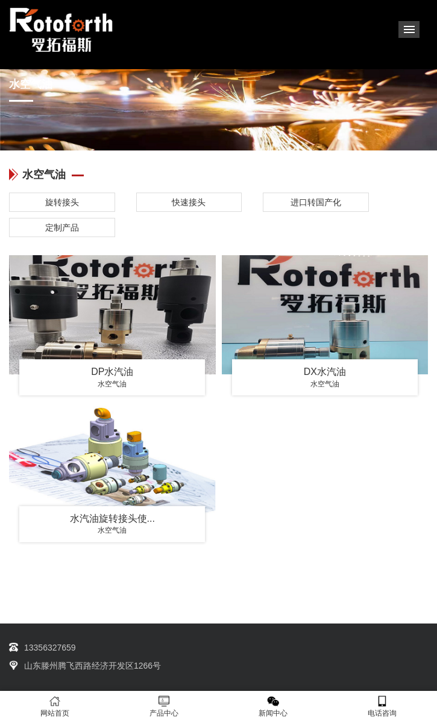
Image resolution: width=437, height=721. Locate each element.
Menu (409, 29)
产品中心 (163, 706)
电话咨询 (382, 706)
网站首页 (54, 706)
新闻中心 (273, 706)
